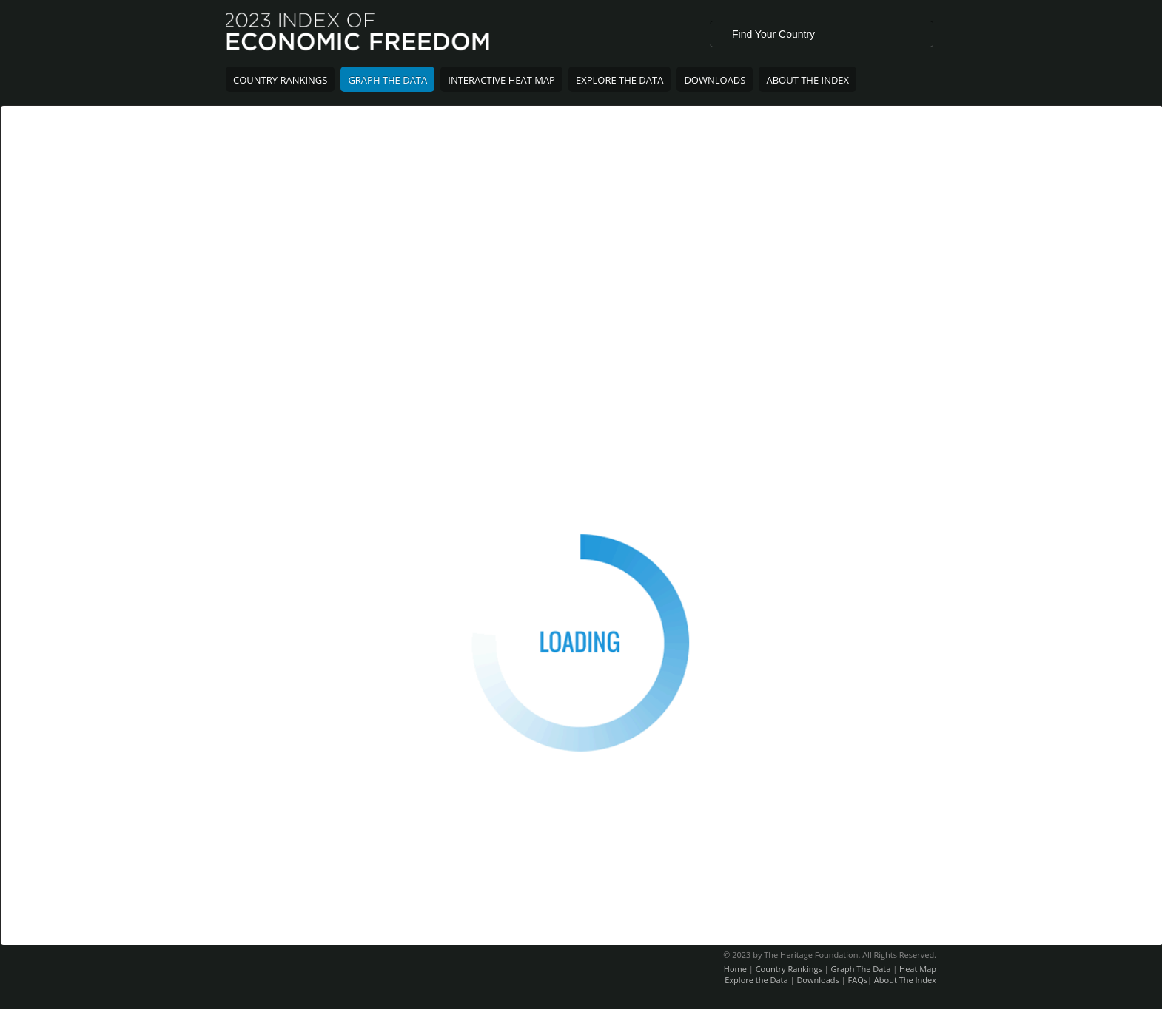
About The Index (807, 80)
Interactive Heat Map (501, 80)
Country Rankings (280, 80)
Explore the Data (756, 979)
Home (735, 968)
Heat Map (917, 968)
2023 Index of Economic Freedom (358, 33)
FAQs (857, 979)
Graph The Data (387, 80)
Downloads (714, 80)
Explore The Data (619, 80)
